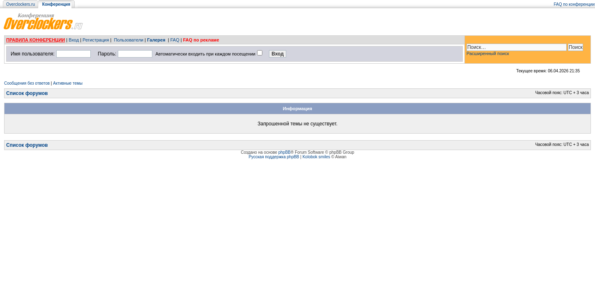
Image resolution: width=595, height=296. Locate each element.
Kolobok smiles (316, 157)
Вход (74, 39)
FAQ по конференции (574, 4)
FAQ (174, 39)
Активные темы (68, 83)
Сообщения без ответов (27, 83)
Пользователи (128, 39)
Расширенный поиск (487, 53)
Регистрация (96, 39)
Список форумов (27, 93)
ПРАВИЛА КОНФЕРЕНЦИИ (35, 39)
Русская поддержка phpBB (273, 157)
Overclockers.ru (20, 4)
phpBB (284, 152)
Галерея (156, 39)
